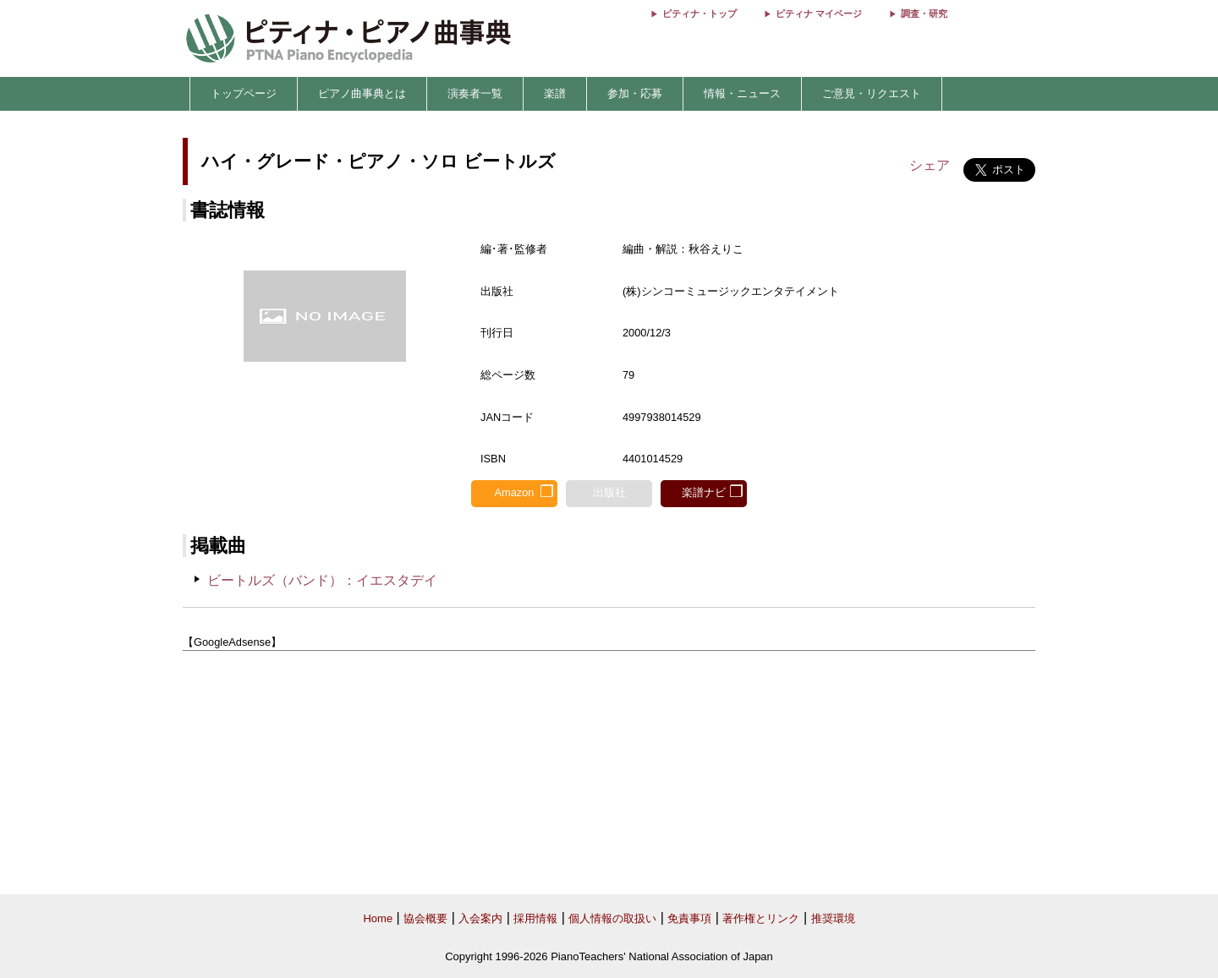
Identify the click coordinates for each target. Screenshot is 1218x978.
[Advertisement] (609, 773)
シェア (929, 165)
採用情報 (535, 918)
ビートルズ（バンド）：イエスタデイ (322, 580)
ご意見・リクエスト (871, 93)
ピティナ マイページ (819, 13)
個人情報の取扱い (612, 918)
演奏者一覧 (474, 93)
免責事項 (689, 918)
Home (377, 918)
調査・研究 (924, 13)
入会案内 (480, 918)
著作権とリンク (760, 918)
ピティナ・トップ (699, 13)
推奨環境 (833, 918)
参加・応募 (634, 93)
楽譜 (555, 93)
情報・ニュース (742, 93)
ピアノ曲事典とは (362, 93)
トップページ (244, 93)
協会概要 (425, 918)
